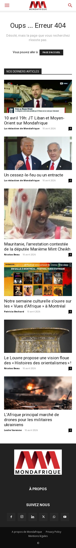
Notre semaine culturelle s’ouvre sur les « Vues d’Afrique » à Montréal (38, 304)
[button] (6, 5)
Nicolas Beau (12, 254)
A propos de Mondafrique (27, 531)
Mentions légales (38, 536)
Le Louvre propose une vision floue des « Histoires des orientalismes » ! (37, 360)
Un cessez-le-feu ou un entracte (33, 175)
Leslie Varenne (13, 430)
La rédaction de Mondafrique (22, 128)
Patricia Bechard (14, 311)
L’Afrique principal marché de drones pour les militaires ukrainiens (31, 419)
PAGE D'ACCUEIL (51, 52)
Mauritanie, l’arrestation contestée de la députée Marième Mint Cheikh (37, 247)
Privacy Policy (53, 531)
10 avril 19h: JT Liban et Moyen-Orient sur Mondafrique (34, 120)
